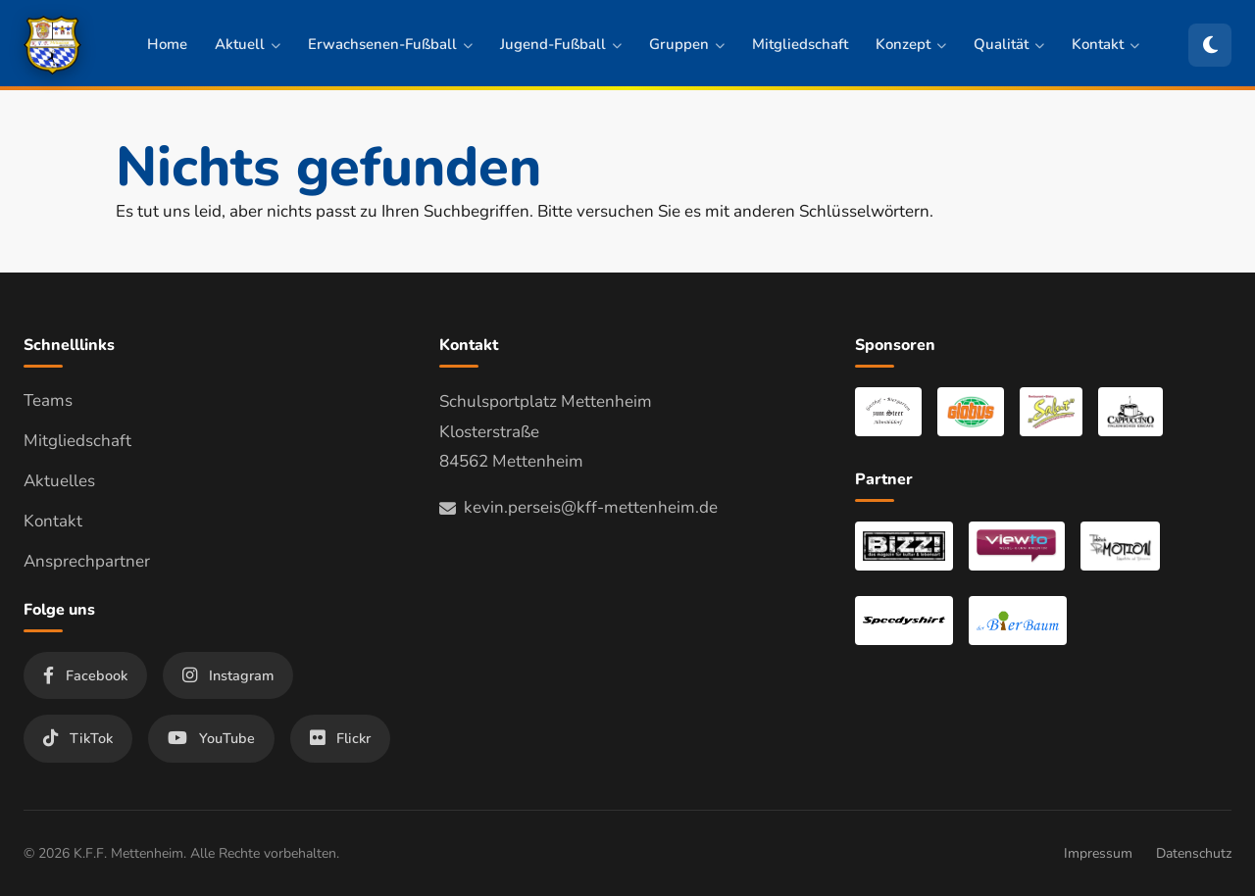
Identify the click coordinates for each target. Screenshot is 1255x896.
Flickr (340, 738)
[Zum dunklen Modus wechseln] (1209, 45)
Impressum (1098, 853)
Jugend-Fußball (561, 44)
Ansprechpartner (87, 561)
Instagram (228, 675)
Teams (48, 400)
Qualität (1009, 44)
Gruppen (687, 44)
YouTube (211, 738)
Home (167, 44)
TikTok (78, 738)
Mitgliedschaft (800, 44)
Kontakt (1105, 44)
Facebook (85, 675)
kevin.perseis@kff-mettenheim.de (578, 507)
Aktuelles (59, 481)
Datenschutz (1193, 853)
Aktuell (247, 44)
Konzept (911, 44)
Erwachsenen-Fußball (390, 44)
